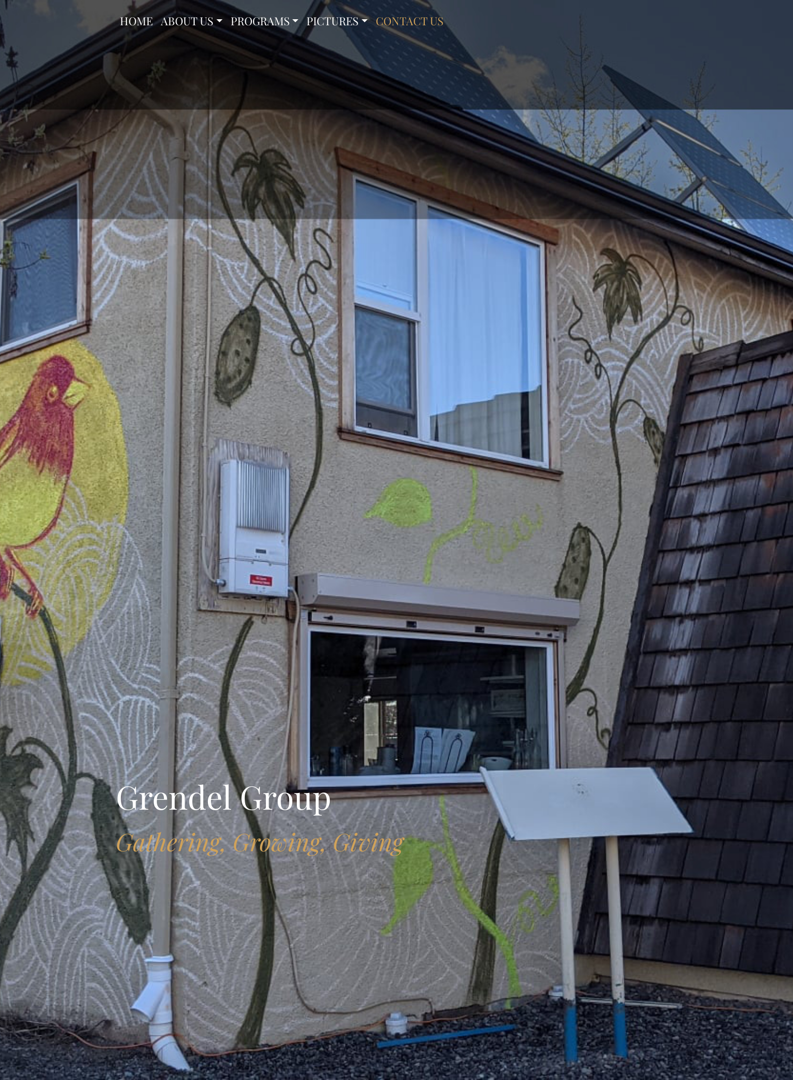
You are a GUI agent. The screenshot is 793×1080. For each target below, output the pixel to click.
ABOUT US (187, 20)
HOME (136, 20)
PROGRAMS (260, 20)
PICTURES (332, 20)
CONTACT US (410, 20)
